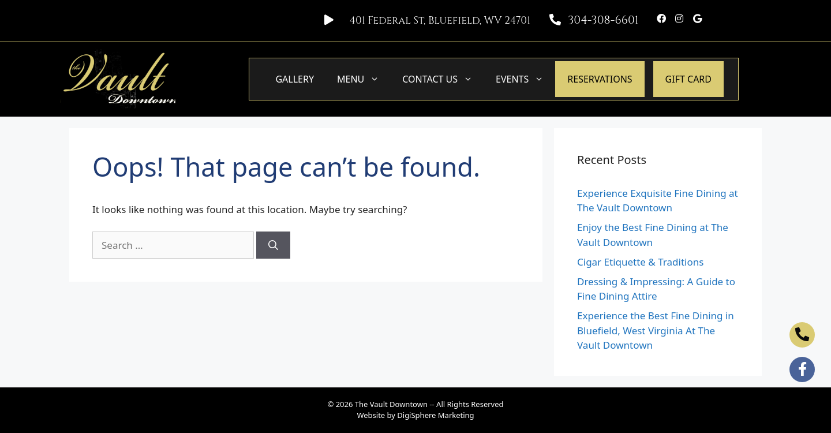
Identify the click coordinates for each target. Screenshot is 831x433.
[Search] (273, 245)
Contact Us (443, 79)
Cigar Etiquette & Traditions (640, 261)
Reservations (599, 79)
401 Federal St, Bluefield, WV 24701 (439, 20)
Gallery (294, 79)
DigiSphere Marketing (435, 415)
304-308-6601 (603, 20)
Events (525, 79)
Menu (364, 79)
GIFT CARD (688, 79)
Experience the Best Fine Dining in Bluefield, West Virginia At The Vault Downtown (655, 330)
